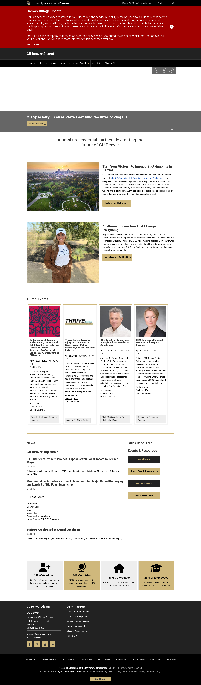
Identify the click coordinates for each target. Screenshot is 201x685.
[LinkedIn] (53, 648)
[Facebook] (30, 648)
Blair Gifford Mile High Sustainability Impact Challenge (137, 178)
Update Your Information (78, 612)
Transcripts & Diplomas (77, 616)
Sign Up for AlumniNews (78, 621)
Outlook (33, 407)
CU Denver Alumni (40, 54)
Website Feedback (49, 659)
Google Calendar (37, 410)
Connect (65, 63)
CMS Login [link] (100, 679)
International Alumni (76, 626)
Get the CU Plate (37, 123)
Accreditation (139, 659)
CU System (68, 659)
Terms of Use (104, 659)
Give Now (171, 659)
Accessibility (121, 659)
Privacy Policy (85, 659)
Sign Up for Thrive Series (77, 420)
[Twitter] (38, 648)
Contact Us (30, 659)
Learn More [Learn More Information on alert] (33, 44)
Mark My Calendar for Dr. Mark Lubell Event (113, 418)
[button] (157, 70)
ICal (40, 407)
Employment (156, 659)
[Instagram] (46, 648)
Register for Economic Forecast (147, 418)
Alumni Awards (81, 63)
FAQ (105, 36)
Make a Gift (72, 636)
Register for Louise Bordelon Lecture (44, 418)
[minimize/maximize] (171, 26)
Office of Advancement (77, 631)
